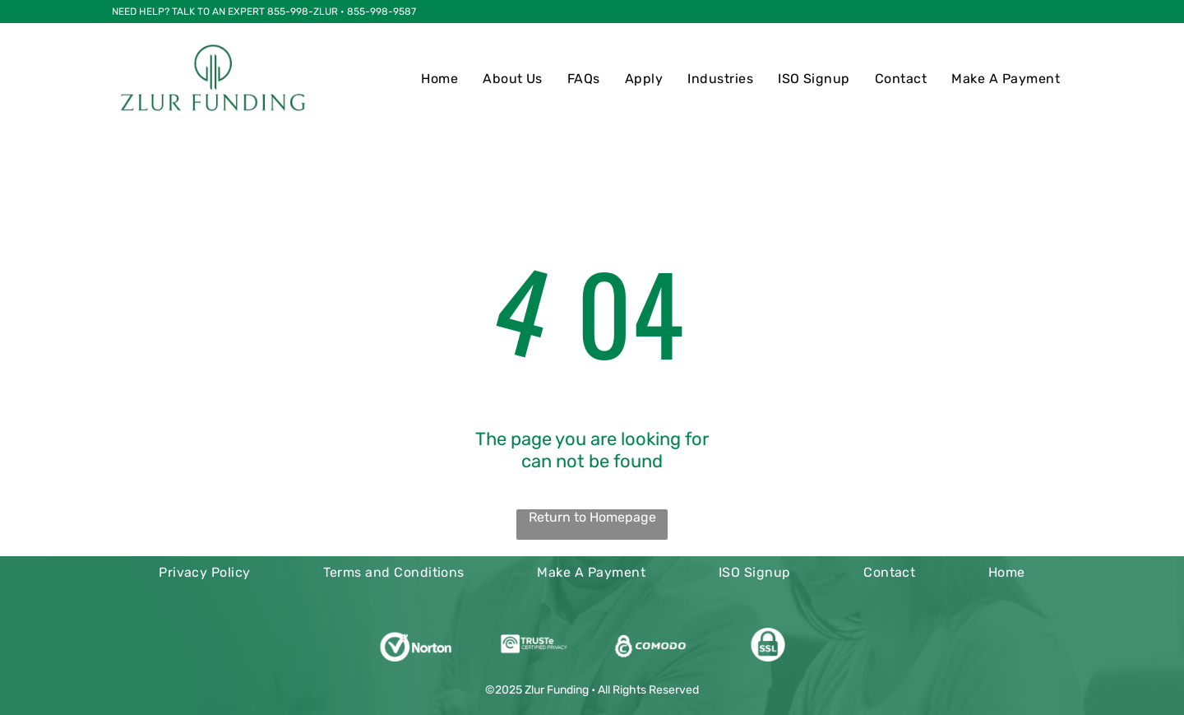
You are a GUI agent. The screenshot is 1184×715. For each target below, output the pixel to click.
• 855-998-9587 (378, 11)
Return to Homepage (592, 517)
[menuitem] (439, 78)
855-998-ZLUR (302, 11)
